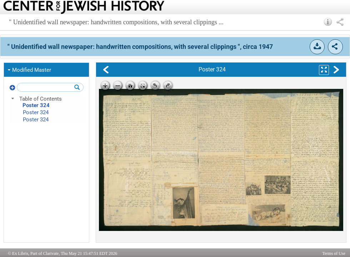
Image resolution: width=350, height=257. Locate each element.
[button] (328, 22)
